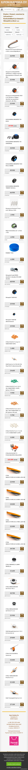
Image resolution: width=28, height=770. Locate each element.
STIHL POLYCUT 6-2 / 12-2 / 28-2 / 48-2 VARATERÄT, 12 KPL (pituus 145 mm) (13, 410)
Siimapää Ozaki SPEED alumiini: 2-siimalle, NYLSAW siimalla (13, 276)
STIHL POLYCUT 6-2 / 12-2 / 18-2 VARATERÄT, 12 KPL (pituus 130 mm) (13, 388)
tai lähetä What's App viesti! (14, 724)
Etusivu (6, 14)
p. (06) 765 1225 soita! (14, 722)
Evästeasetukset (24, 768)
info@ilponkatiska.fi (14, 726)
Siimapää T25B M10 (11, 297)
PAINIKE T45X (9, 253)
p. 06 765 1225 (14, 5)
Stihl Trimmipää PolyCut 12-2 (14, 698)
